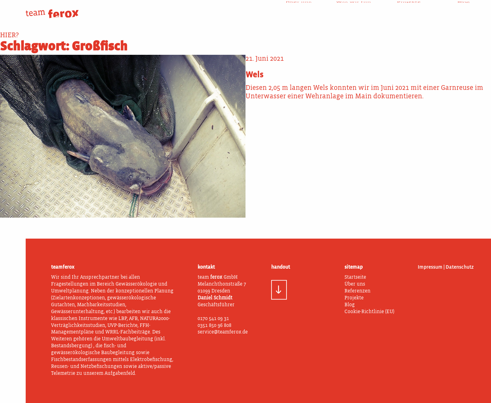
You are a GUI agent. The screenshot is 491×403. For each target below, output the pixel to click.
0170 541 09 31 (213, 318)
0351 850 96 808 (214, 325)
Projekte (409, 9)
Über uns (299, 9)
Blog (463, 9)
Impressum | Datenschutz (446, 267)
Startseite (355, 277)
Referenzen (357, 291)
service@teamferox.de (223, 332)
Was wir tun (353, 9)
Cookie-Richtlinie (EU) (369, 311)
